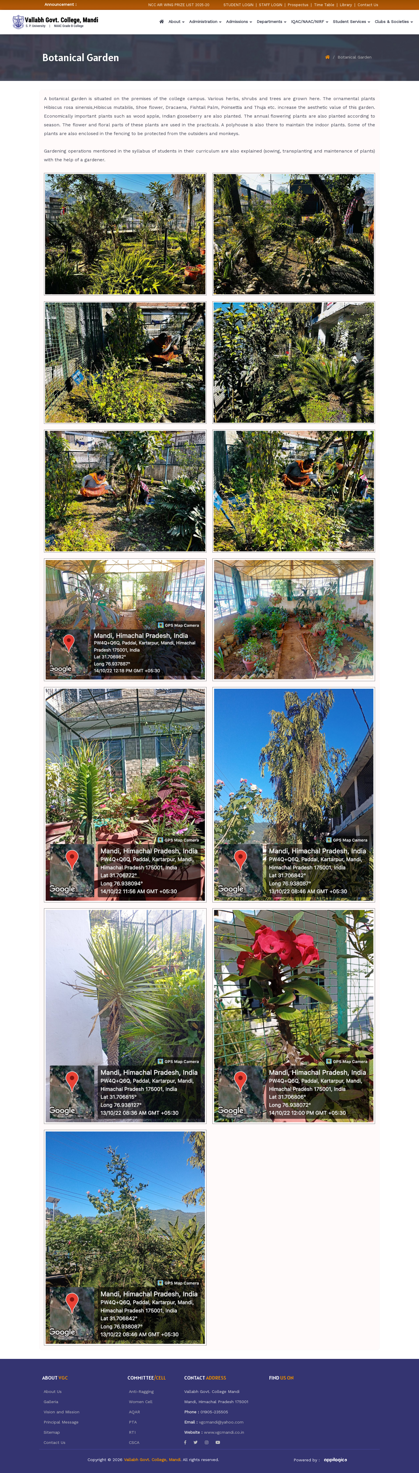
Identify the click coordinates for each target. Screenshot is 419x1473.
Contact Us (368, 5)
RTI (132, 1432)
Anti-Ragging (141, 1391)
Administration (203, 21)
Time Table (324, 5)
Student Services (349, 21)
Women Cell (140, 1401)
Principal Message (61, 1422)
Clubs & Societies (392, 21)
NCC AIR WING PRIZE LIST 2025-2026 (184, 5)
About (174, 21)
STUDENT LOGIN (238, 5)
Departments (269, 21)
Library (346, 5)
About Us (53, 1391)
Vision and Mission (61, 1412)
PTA (133, 1422)
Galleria (51, 1401)
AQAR (134, 1412)
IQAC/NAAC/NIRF (307, 21)
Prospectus (298, 5)
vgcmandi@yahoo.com (221, 1422)
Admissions (237, 21)
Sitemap (52, 1432)
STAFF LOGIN (270, 5)
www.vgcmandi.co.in (224, 1432)
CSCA (134, 1442)
